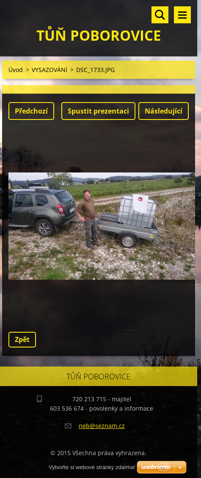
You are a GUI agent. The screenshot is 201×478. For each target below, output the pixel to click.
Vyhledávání (159, 14)
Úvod (15, 70)
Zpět (22, 339)
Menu (182, 14)
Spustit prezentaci (98, 111)
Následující (163, 111)
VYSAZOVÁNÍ (49, 70)
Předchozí (31, 111)
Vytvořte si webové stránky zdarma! (92, 467)
